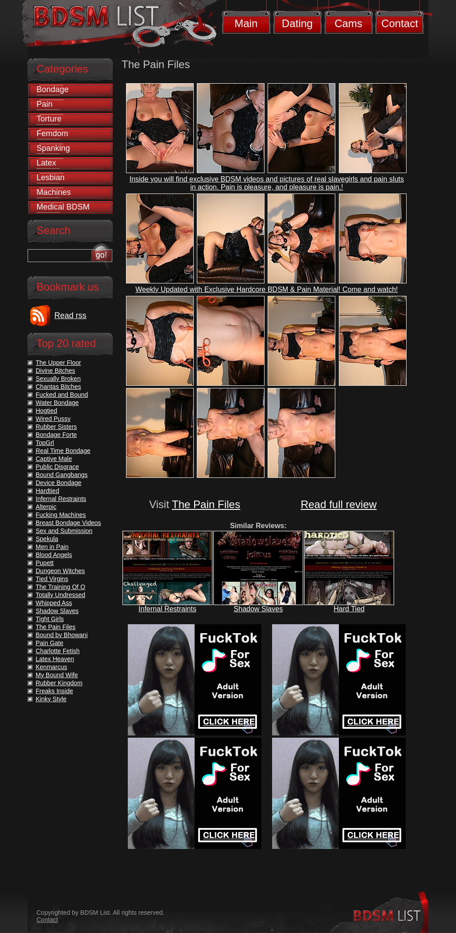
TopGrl (45, 442)
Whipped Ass (54, 602)
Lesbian (51, 177)
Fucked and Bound (62, 394)
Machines (54, 192)
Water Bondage (57, 402)
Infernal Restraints (167, 609)
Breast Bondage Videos (68, 522)
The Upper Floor (58, 362)
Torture (49, 118)
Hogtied (46, 410)
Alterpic (46, 506)
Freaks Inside (54, 691)
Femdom (52, 133)
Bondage (53, 89)
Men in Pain (52, 546)
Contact (399, 23)
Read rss (70, 315)
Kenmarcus (51, 666)
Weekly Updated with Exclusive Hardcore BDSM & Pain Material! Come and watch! (266, 289)
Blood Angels (54, 554)
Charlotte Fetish (58, 650)
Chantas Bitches (58, 386)
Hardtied (47, 490)
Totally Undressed (60, 594)
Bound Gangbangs (62, 474)
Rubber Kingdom (59, 683)
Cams (348, 23)
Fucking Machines (61, 514)
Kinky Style (51, 699)
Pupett (44, 562)
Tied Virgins (52, 578)
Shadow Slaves (258, 609)
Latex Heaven (55, 658)
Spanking (53, 148)
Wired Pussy (53, 418)
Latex (46, 162)
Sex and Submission (64, 530)
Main (245, 23)
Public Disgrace (57, 466)
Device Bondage (58, 482)
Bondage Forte (56, 434)
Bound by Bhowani (62, 634)
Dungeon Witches (60, 570)
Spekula (47, 538)
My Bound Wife (57, 675)
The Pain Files (206, 504)
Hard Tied (349, 609)
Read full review (339, 504)
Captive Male (54, 458)
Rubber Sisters (56, 426)
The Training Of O (60, 586)
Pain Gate (49, 642)
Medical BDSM (63, 206)
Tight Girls (50, 618)
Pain (45, 104)
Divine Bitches (55, 370)
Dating (297, 23)
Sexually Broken (58, 378)
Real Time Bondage (63, 450)
